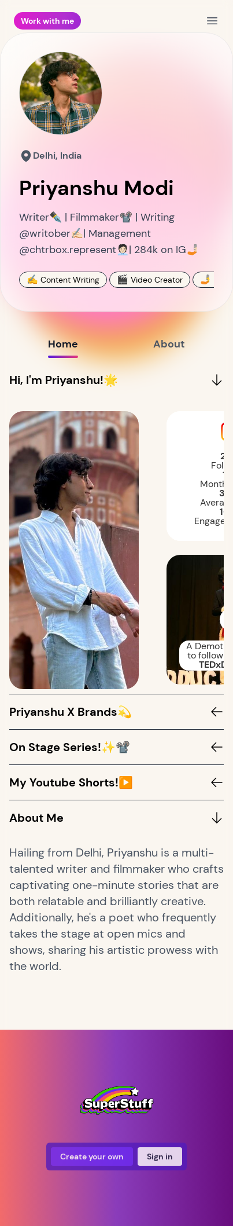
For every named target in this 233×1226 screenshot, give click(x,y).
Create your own (92, 1156)
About (169, 347)
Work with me (47, 21)
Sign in (160, 1156)
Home (63, 347)
